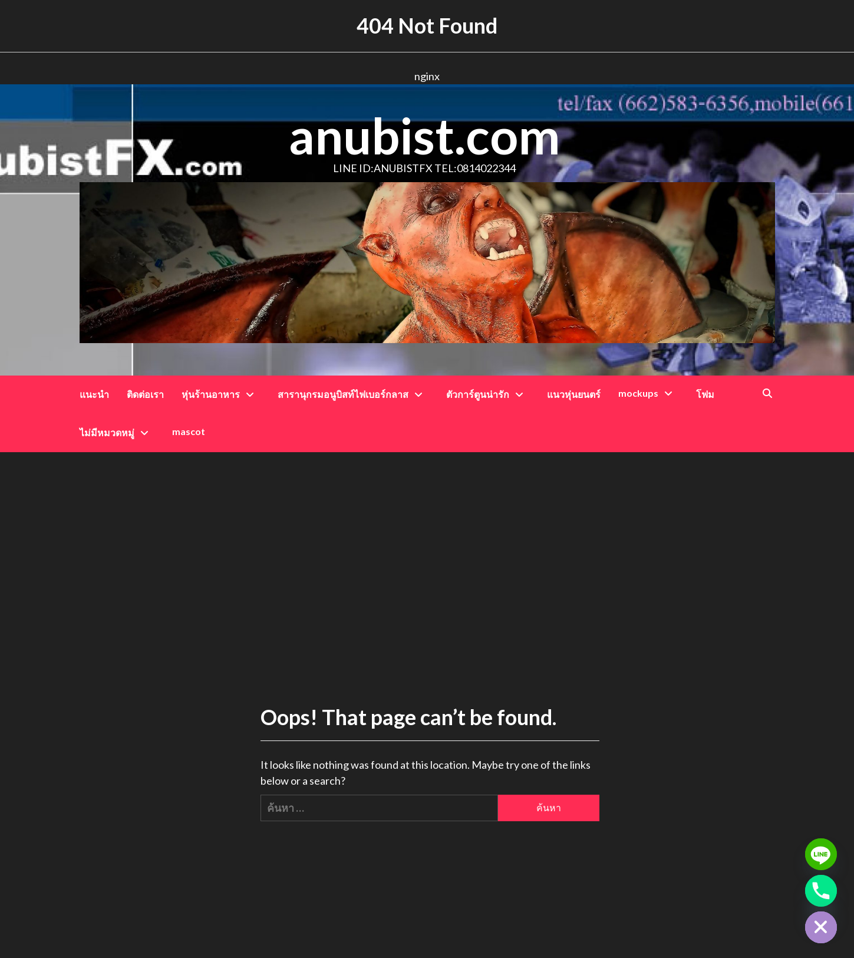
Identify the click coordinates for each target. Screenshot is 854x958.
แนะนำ (94, 394)
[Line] (821, 854)
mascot (188, 431)
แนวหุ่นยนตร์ (574, 394)
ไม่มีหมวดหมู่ (117, 432)
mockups (648, 393)
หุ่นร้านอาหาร (221, 394)
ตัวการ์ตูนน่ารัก (487, 394)
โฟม (705, 394)
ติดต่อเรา (145, 394)
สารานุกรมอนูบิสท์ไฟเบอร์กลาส (353, 394)
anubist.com (424, 135)
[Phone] (821, 891)
